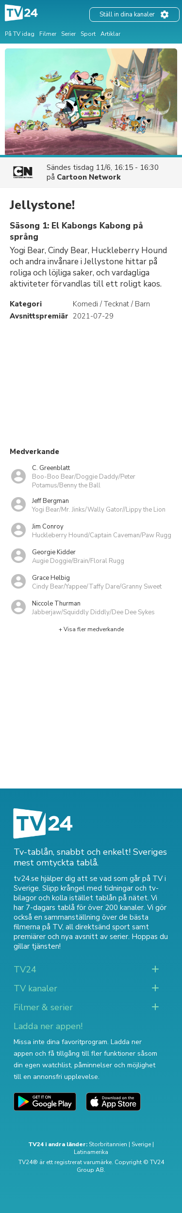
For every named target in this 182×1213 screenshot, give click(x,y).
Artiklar (110, 34)
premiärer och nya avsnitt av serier (71, 936)
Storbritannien (108, 1144)
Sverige (141, 1144)
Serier (68, 34)
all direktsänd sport (98, 927)
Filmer (47, 34)
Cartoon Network (89, 177)
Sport (88, 34)
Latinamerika (91, 1152)
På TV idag (19, 34)
